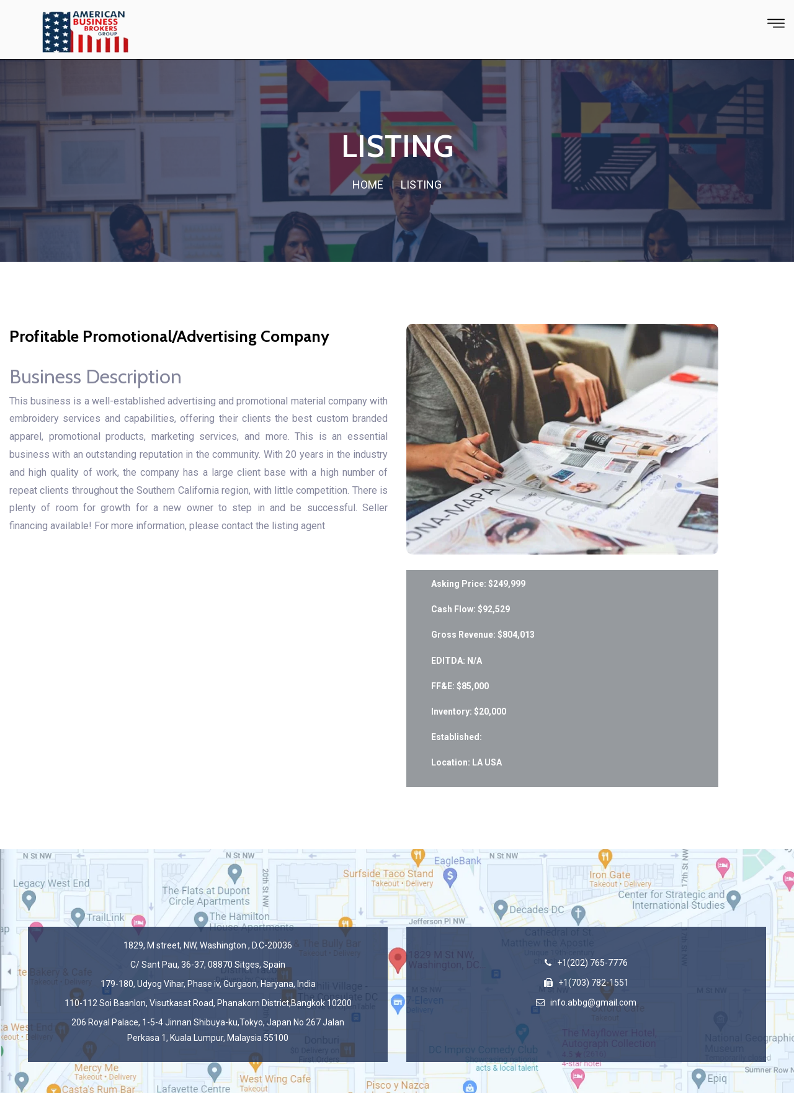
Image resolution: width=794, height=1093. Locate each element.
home (367, 184)
